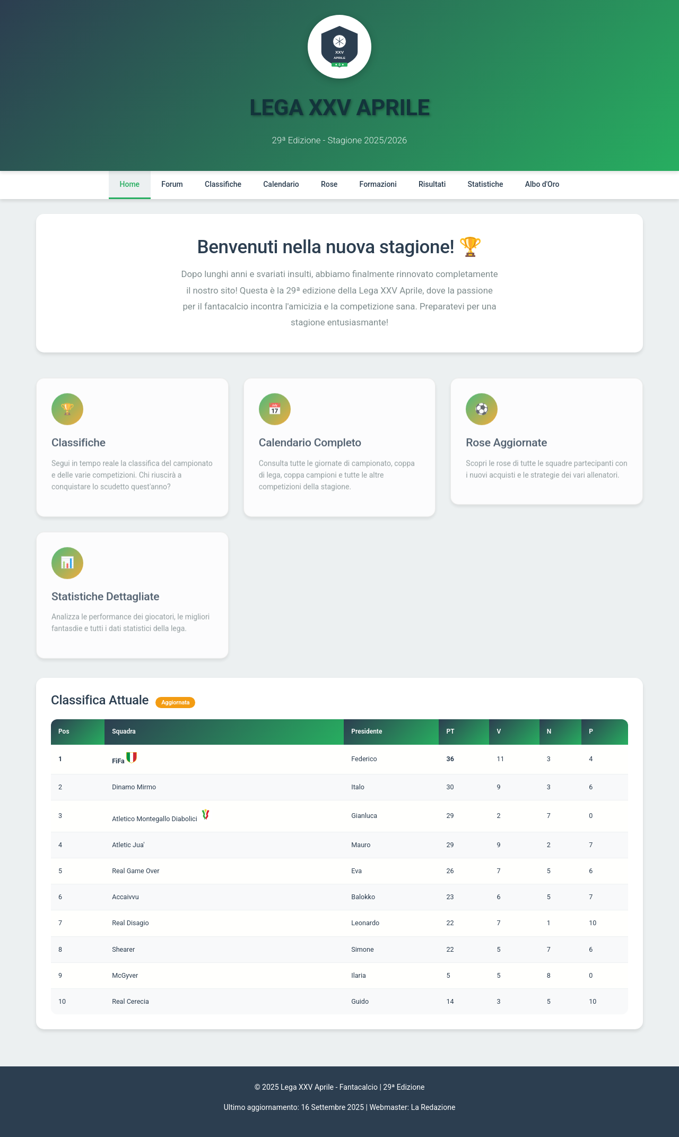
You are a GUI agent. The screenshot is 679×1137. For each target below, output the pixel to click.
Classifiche (222, 184)
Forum (170, 184)
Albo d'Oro (544, 184)
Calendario (280, 184)
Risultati (433, 184)
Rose (329, 184)
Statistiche (486, 184)
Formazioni (378, 184)
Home (128, 184)
